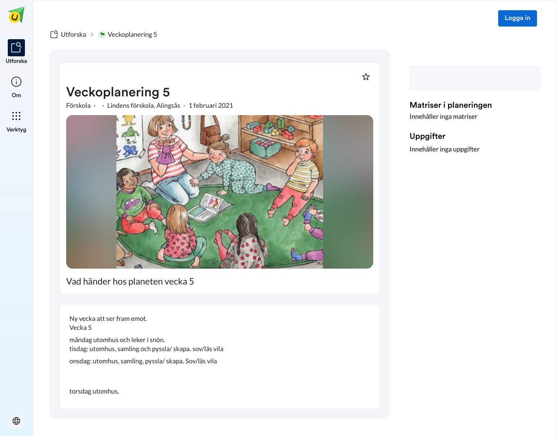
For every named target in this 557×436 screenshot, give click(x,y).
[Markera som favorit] (366, 76)
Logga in (517, 18)
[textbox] (220, 357)
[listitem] (16, 52)
